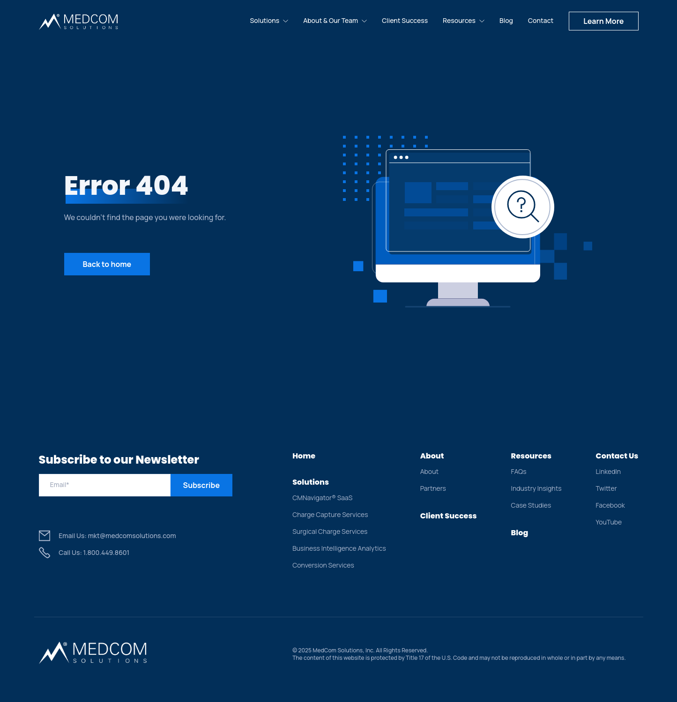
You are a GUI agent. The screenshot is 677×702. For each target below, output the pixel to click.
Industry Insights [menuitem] (536, 488)
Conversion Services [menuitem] (323, 565)
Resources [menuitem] (459, 20)
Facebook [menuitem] (610, 505)
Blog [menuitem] (506, 20)
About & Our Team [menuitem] (330, 20)
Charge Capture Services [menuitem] (330, 514)
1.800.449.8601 (106, 552)
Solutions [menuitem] (310, 482)
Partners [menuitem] (433, 488)
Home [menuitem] (303, 456)
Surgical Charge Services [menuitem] (329, 531)
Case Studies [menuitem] (531, 505)
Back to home (107, 264)
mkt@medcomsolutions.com (132, 535)
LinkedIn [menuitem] (608, 471)
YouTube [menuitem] (609, 521)
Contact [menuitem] (540, 20)
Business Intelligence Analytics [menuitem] (339, 548)
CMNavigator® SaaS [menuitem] (322, 497)
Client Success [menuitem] (405, 20)
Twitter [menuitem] (606, 488)
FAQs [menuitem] (519, 471)
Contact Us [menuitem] (617, 456)
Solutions (264, 20)
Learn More (603, 21)
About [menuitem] (432, 456)
